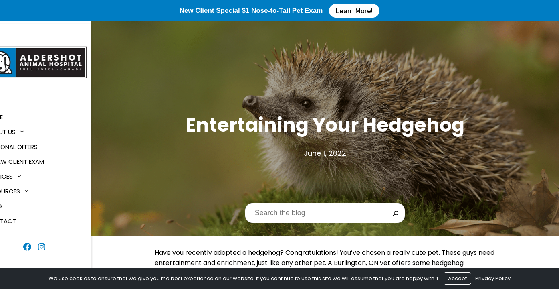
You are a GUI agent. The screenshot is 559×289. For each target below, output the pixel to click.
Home (16, 114)
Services (21, 174)
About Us (22, 129)
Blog (16, 203)
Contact (23, 218)
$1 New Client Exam (37, 159)
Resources (25, 189)
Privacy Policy (493, 278)
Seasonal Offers (33, 144)
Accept (457, 278)
